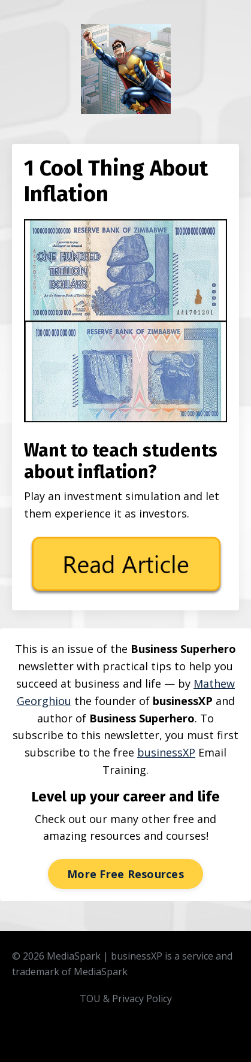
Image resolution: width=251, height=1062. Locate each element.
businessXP (166, 752)
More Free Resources (125, 874)
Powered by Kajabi (125, 1043)
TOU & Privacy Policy (126, 998)
